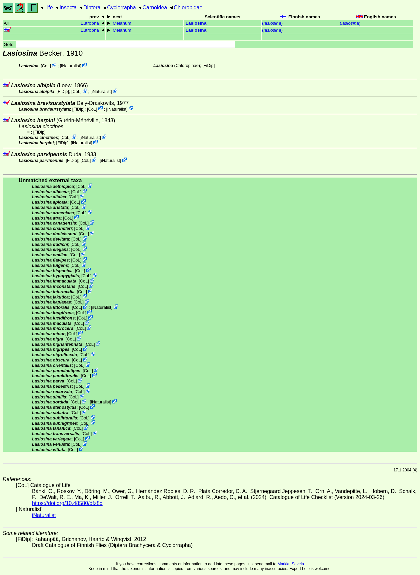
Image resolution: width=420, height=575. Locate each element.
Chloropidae (188, 7)
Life (48, 7)
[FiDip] (208, 65)
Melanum (122, 23)
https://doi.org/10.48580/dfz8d (67, 503)
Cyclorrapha (121, 7)
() (272, 23)
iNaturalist (70, 65)
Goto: (119, 44)
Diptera (92, 7)
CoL (46, 65)
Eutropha (90, 23)
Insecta (68, 7)
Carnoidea (154, 7)
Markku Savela (290, 564)
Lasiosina (195, 23)
